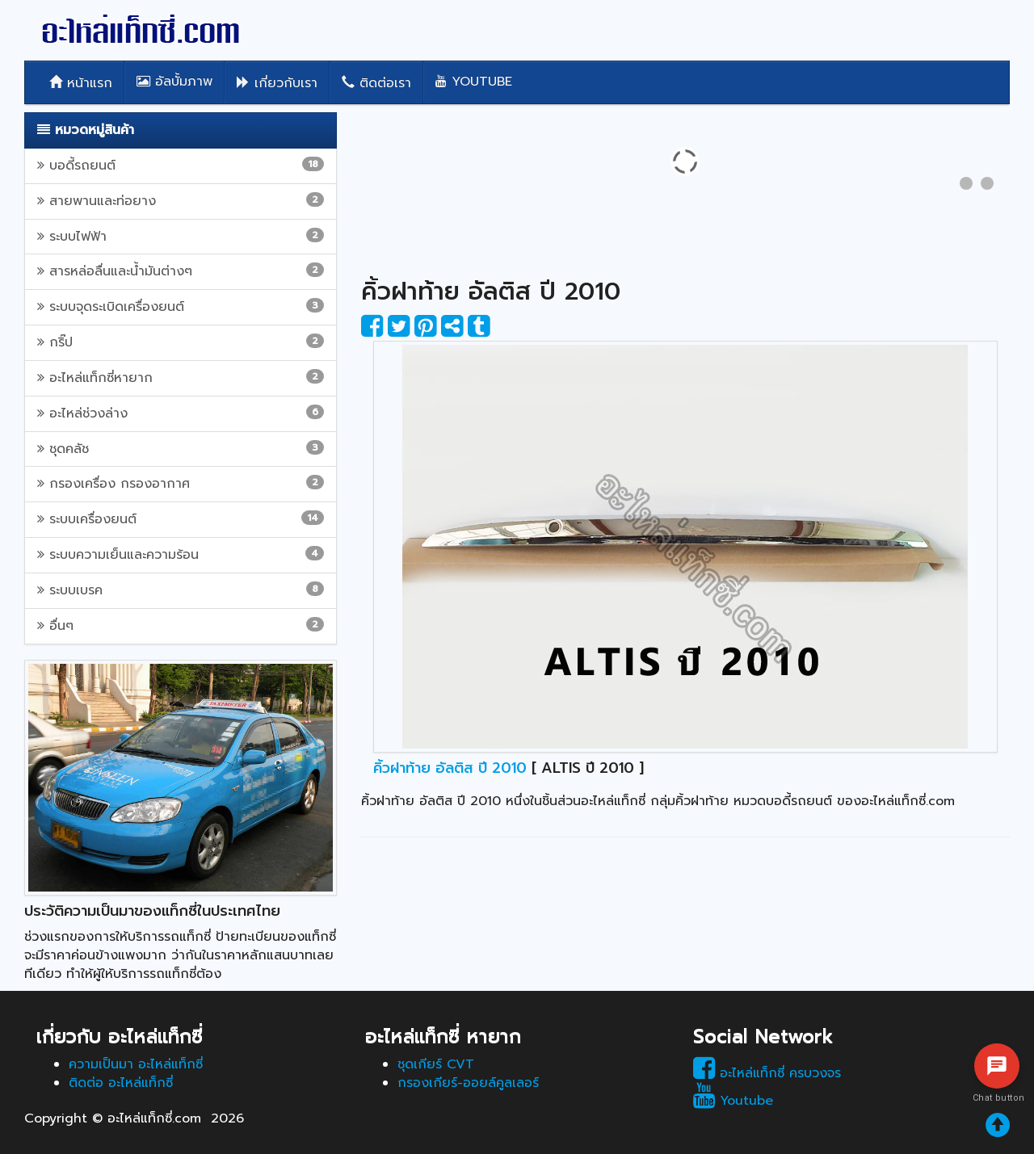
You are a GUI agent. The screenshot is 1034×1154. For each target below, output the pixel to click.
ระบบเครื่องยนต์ (180, 519)
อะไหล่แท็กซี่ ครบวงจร (767, 1073)
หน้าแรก (80, 83)
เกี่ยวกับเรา (277, 83)
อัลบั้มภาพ (174, 81)
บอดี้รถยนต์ (180, 165)
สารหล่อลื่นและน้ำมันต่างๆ (180, 271)
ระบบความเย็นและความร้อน (180, 554)
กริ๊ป (180, 342)
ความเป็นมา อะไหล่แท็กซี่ (136, 1064)
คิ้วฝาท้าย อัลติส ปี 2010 (450, 768)
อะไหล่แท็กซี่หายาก (180, 378)
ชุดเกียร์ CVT (435, 1064)
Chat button (997, 1098)
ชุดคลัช (180, 449)
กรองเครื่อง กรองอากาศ (180, 483)
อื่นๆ (180, 626)
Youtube (473, 81)
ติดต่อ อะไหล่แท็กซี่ (121, 1083)
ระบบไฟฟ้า (180, 236)
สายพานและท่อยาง (180, 201)
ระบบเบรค (180, 590)
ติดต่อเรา (376, 83)
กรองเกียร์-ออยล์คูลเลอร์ (468, 1083)
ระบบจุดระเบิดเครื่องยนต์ (180, 307)
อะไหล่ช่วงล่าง (180, 413)
